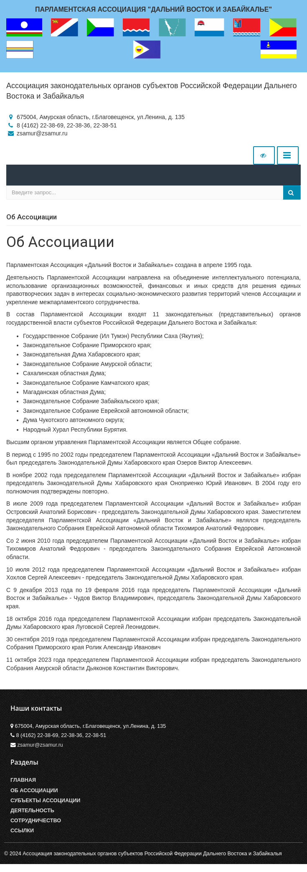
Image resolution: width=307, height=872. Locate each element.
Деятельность (32, 811)
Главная (23, 780)
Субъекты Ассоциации (45, 800)
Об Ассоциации (34, 790)
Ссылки (22, 831)
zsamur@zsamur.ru (40, 745)
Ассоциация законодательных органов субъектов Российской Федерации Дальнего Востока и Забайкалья (151, 90)
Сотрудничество (35, 821)
